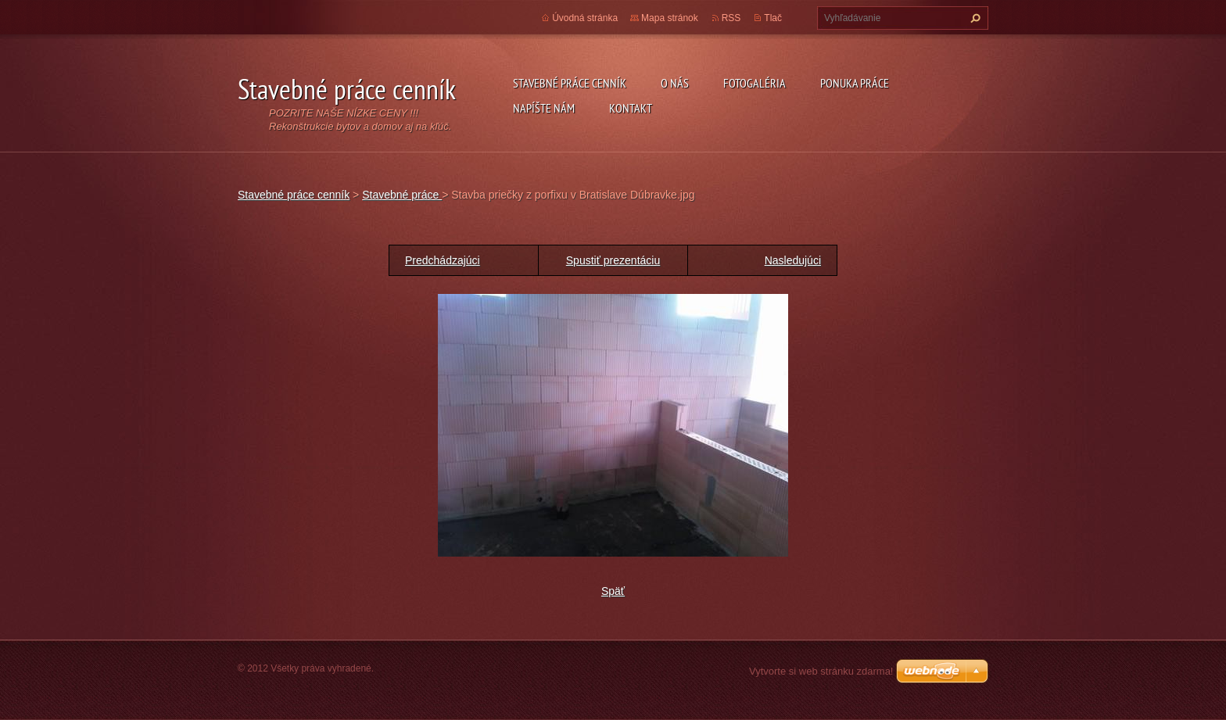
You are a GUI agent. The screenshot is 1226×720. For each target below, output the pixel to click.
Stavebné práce (402, 194)
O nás (675, 83)
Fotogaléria (754, 83)
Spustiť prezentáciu (613, 260)
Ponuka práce (854, 83)
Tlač (773, 18)
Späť (613, 591)
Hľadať (973, 18)
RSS (731, 18)
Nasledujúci (793, 260)
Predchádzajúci (442, 260)
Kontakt (630, 108)
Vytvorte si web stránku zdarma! (821, 671)
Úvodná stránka (585, 18)
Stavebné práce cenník (569, 83)
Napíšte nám (544, 108)
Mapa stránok (669, 18)
